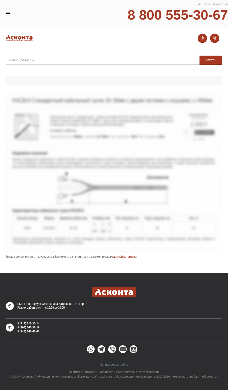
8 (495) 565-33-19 (28, 327)
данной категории (124, 257)
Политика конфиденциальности (91, 372)
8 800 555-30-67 (178, 14)
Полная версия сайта (114, 364)
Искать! (210, 60)
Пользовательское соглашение (137, 372)
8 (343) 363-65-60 (28, 331)
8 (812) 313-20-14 (28, 323)
